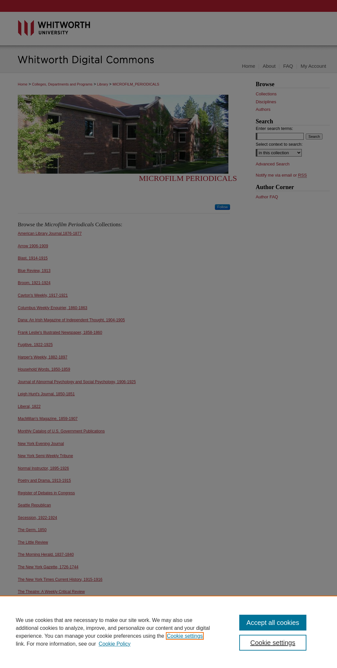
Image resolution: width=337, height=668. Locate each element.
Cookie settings (185, 636)
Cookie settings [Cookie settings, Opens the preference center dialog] (272, 642)
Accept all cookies (272, 622)
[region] (168, 632)
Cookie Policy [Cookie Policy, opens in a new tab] (115, 644)
